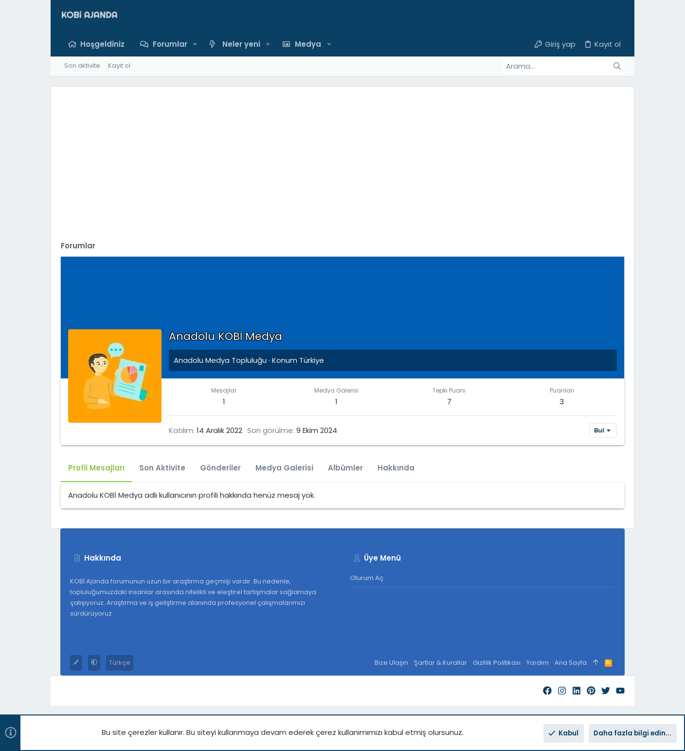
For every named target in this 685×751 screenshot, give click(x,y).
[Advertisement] (342, 164)
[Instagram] (562, 690)
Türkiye (311, 360)
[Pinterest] (591, 690)
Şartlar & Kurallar (440, 662)
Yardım (537, 662)
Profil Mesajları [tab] (96, 468)
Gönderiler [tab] (220, 468)
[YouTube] (620, 690)
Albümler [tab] (345, 468)
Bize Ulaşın (391, 662)
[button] (195, 44)
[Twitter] (605, 690)
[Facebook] (547, 690)
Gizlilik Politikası (497, 662)
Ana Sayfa (571, 662)
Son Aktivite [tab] (162, 468)
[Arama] (564, 66)
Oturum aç (366, 577)
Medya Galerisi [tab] (284, 468)
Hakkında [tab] (396, 468)
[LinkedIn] (576, 690)
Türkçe (119, 662)
